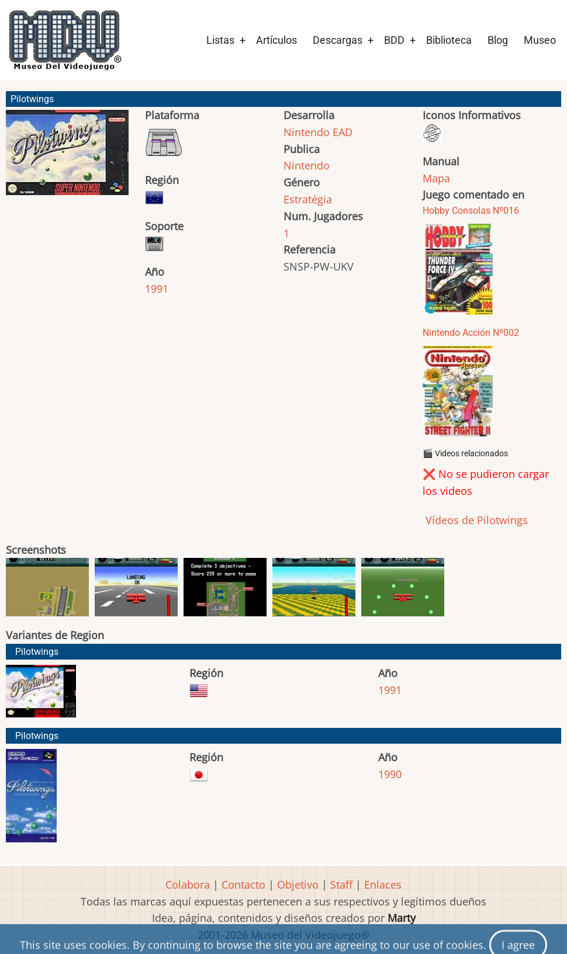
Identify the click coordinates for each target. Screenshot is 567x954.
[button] (67, 158)
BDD (394, 40)
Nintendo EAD (318, 132)
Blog (498, 40)
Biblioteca (449, 40)
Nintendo (307, 165)
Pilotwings (36, 651)
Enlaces (383, 884)
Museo (540, 40)
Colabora (187, 884)
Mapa (436, 178)
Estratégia (308, 199)
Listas (220, 40)
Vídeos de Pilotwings (475, 520)
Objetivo (298, 884)
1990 (390, 774)
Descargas (337, 40)
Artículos (276, 40)
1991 (156, 289)
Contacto (243, 884)
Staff (341, 884)
